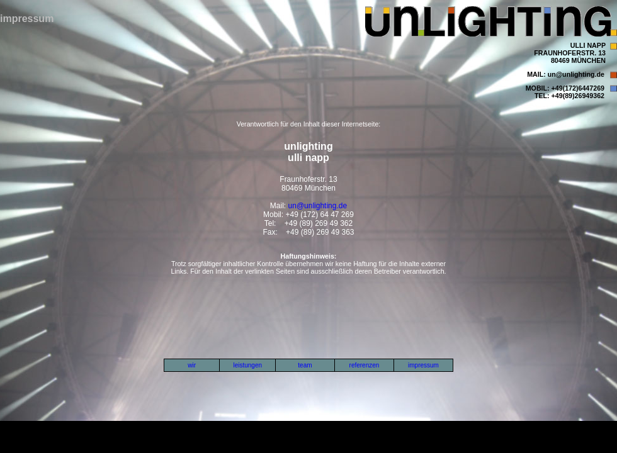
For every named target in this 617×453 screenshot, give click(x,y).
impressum (423, 365)
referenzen (364, 365)
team (305, 365)
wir (192, 365)
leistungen (247, 365)
